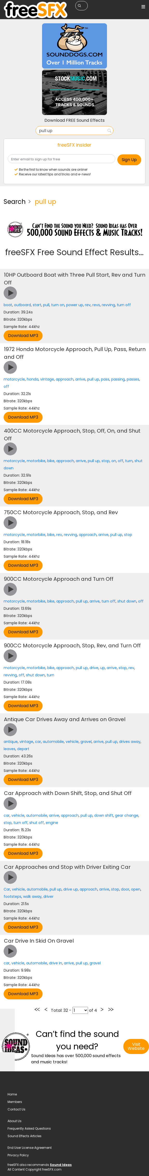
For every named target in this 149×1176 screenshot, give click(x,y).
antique (11, 741)
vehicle (72, 741)
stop (105, 460)
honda (32, 379)
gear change (126, 815)
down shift (103, 815)
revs (96, 304)
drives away (129, 741)
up (102, 667)
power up (74, 304)
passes (133, 379)
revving (108, 304)
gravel (86, 741)
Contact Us (16, 1109)
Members (15, 1102)
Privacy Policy (18, 1155)
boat (8, 304)
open (135, 889)
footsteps (12, 896)
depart (23, 748)
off (6, 386)
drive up (70, 889)
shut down (126, 601)
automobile (53, 741)
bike (51, 460)
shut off (36, 822)
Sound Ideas (61, 1165)
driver (48, 896)
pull (46, 304)
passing (118, 379)
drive (94, 667)
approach (64, 379)
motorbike (36, 460)
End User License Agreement (30, 1147)
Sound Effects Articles (25, 1136)
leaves (9, 748)
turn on (57, 304)
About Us (15, 1121)
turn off (124, 304)
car (38, 741)
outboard (22, 304)
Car (7, 889)
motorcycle (14, 379)
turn (129, 460)
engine (52, 822)
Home (12, 1094)
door (125, 889)
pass (105, 379)
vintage (47, 379)
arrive (80, 379)
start (37, 304)
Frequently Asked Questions (29, 1128)
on (113, 460)
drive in (55, 963)
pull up (93, 379)
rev (88, 304)
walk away (32, 896)
